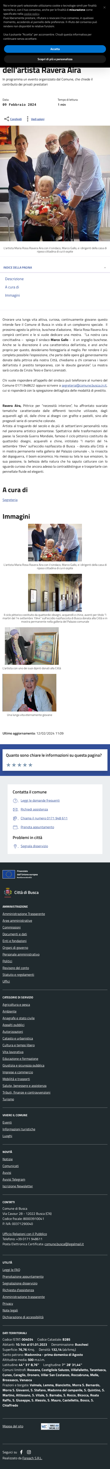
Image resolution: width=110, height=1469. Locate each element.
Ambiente (9, 1011)
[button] (104, 6)
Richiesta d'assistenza (18, 1290)
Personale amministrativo (21, 954)
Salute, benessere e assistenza (24, 1085)
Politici (7, 961)
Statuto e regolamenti (18, 974)
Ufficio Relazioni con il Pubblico (25, 1233)
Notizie (8, 1159)
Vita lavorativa (13, 1051)
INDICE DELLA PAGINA (55, 267)
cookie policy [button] (31, 14)
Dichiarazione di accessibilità (23, 1317)
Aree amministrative (17, 920)
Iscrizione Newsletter (18, 1186)
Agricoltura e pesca (16, 1004)
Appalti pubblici (13, 1024)
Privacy (8, 1303)
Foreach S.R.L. (32, 1458)
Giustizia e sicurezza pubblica (23, 1065)
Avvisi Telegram (14, 1179)
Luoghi (7, 1135)
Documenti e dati (15, 934)
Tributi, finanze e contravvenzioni (26, 1092)
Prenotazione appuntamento (23, 1276)
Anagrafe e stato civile (19, 1018)
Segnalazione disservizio (20, 1283)
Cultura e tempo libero (19, 1045)
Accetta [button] (55, 49)
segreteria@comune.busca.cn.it (84, 385)
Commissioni (12, 927)
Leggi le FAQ (11, 1269)
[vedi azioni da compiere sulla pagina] (34, 118)
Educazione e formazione (20, 1058)
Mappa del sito (13, 1426)
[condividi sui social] (13, 118)
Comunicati (11, 1165)
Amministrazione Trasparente (24, 913)
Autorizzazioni (13, 1031)
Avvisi (7, 1172)
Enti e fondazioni (15, 940)
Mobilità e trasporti (16, 1078)
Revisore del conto (16, 967)
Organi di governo (15, 947)
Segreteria (10, 499)
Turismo (8, 1099)
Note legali (10, 1310)
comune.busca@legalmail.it (64, 1243)
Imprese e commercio (18, 1072)
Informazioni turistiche (19, 1129)
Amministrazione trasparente (24, 1296)
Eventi (7, 1122)
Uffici (6, 981)
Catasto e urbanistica (18, 1038)
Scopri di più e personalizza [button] (55, 59)
